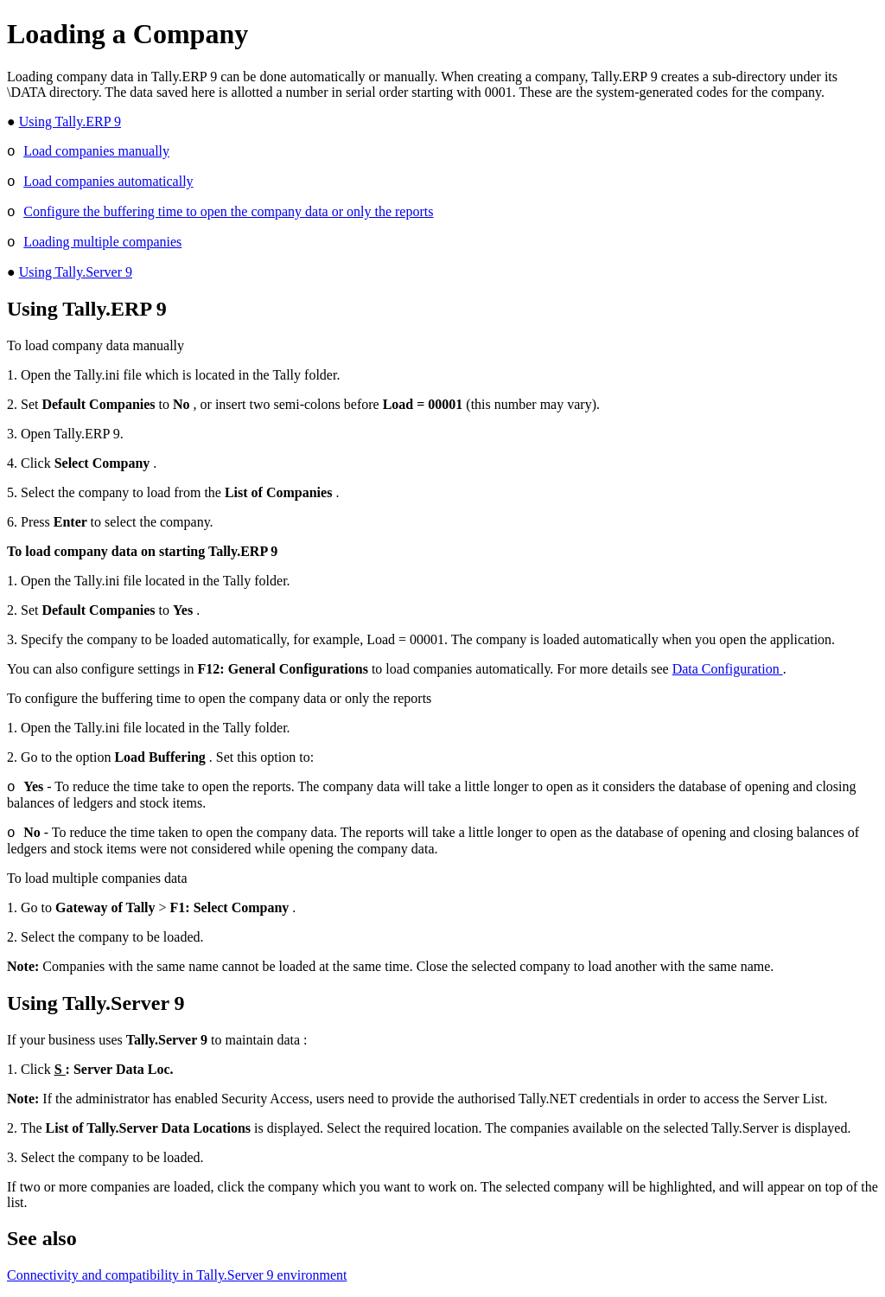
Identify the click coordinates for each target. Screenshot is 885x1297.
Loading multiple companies (102, 241)
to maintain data (214, 1039)
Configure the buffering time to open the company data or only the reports (228, 211)
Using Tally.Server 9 (75, 272)
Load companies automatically (108, 181)
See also (42, 1238)
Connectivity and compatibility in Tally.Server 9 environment (177, 1275)
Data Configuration (727, 668)
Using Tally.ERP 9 (70, 121)
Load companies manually (96, 151)
